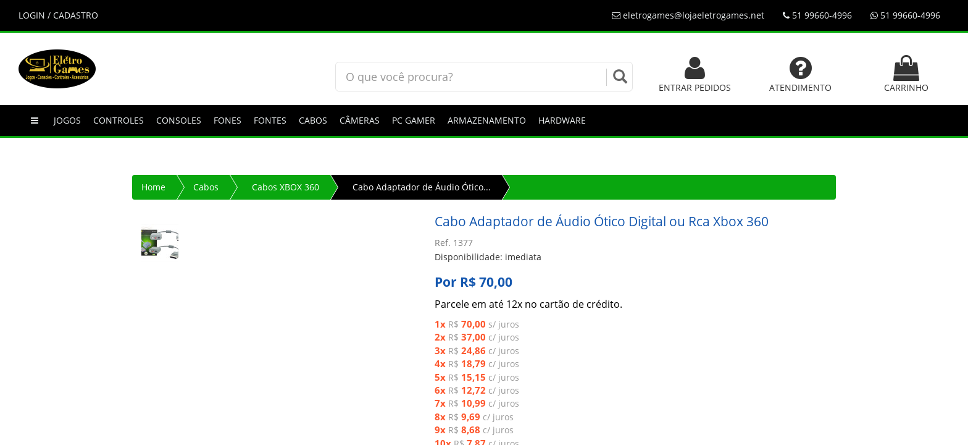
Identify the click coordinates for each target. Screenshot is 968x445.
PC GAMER (413, 120)
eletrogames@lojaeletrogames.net (688, 15)
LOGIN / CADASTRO (58, 15)
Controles (118, 120)
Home (153, 187)
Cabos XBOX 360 (285, 187)
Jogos (67, 120)
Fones (227, 120)
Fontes (270, 120)
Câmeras (360, 120)
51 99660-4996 (817, 15)
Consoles (178, 120)
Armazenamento (487, 120)
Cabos (313, 120)
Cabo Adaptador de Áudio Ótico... (422, 187)
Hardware (562, 120)
